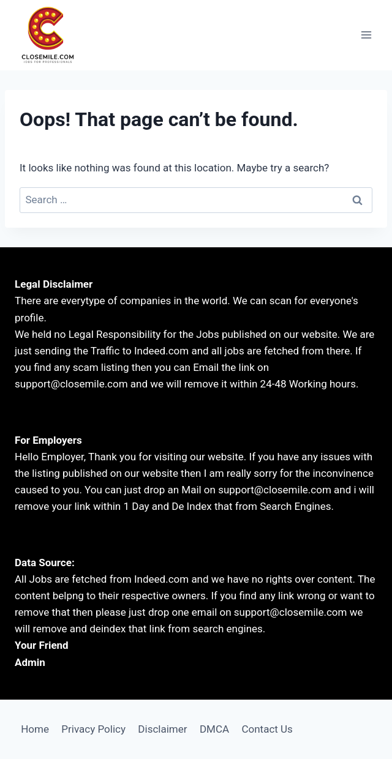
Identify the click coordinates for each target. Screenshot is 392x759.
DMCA (214, 729)
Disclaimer (162, 729)
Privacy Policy (93, 729)
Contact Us (266, 729)
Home (35, 729)
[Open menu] (366, 35)
